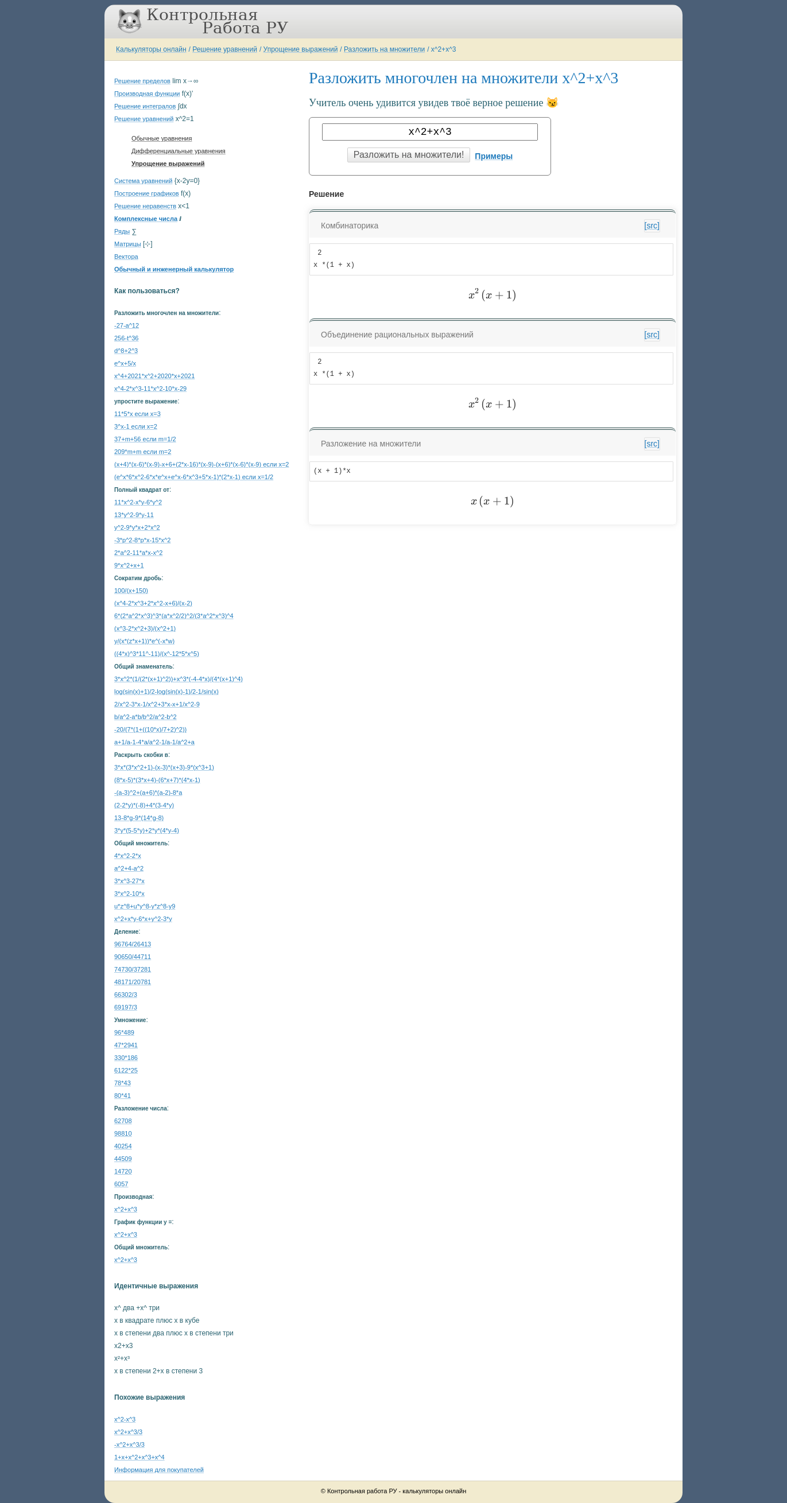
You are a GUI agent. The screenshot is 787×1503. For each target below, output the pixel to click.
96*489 (124, 1032)
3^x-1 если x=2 (135, 426)
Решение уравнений (224, 49)
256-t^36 (126, 338)
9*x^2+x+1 (129, 565)
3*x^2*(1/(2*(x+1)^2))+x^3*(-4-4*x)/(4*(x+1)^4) (178, 678)
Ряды (122, 231)
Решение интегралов (145, 106)
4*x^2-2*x (127, 855)
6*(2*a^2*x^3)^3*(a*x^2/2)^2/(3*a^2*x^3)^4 (174, 615)
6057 (121, 1183)
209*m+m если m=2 (142, 451)
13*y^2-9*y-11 (134, 514)
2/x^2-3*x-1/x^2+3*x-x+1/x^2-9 (157, 704)
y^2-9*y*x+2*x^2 (137, 527)
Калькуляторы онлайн (151, 49)
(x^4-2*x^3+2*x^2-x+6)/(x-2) (153, 603)
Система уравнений (143, 180)
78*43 (122, 1082)
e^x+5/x (125, 363)
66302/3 (125, 994)
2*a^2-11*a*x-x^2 (138, 552)
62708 (123, 1120)
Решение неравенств (145, 206)
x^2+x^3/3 (128, 1431)
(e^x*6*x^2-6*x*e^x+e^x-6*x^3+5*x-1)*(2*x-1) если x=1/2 (193, 476)
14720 (123, 1171)
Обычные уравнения (161, 138)
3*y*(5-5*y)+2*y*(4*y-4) (146, 830)
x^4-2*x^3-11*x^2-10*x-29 (150, 388)
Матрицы (127, 243)
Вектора (126, 256)
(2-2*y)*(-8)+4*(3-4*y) (144, 805)
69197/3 (125, 1007)
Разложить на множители (384, 49)
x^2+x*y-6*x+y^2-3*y (143, 918)
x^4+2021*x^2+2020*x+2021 (154, 375)
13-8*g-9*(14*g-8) (139, 817)
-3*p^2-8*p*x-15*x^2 (142, 540)
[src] (652, 225)
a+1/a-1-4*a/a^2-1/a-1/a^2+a (154, 742)
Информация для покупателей (159, 1469)
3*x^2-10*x (129, 893)
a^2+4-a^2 (129, 868)
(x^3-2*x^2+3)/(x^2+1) (145, 628)
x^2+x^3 (443, 49)
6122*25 (126, 1070)
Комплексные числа (145, 218)
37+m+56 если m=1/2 (145, 439)
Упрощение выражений (300, 49)
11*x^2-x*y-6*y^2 (138, 502)
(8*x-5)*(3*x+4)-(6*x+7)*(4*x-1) (157, 779)
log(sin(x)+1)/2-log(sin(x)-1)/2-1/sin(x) (166, 691)
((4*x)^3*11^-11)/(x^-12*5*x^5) (156, 653)
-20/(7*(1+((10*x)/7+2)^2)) (150, 729)
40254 (123, 1146)
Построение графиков (146, 193)
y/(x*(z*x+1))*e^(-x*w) (144, 641)
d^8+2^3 (126, 350)
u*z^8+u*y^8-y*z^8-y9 (144, 906)
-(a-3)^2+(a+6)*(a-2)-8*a (148, 792)
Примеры (494, 156)
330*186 (126, 1057)
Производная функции (147, 93)
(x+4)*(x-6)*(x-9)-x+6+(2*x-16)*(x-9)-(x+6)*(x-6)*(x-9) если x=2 (201, 464)
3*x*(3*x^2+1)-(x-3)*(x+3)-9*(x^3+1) (164, 767)
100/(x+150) (131, 590)
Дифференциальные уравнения (178, 150)
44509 (123, 1158)
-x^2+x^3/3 (129, 1444)
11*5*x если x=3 (137, 413)
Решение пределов (142, 80)
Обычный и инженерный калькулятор (174, 269)
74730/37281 (132, 969)
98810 (123, 1133)
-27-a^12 (126, 325)
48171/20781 (132, 981)
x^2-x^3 (124, 1419)
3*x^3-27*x (129, 880)
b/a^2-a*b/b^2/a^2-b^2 (145, 716)
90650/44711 (132, 956)
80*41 (122, 1095)
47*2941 (126, 1045)
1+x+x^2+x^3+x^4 (139, 1457)
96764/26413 (132, 944)
